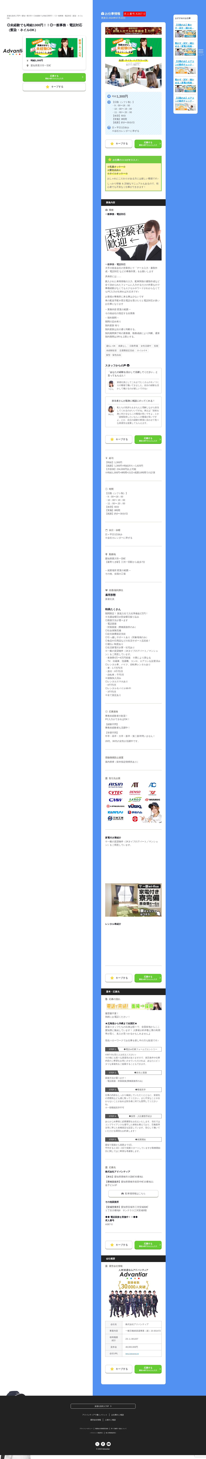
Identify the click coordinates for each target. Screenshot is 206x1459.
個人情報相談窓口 (113, 1436)
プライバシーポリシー (81, 1431)
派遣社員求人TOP (102, 1406)
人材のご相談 (112, 1422)
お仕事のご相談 (121, 1416)
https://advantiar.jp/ (134, 1353)
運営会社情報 (94, 1422)
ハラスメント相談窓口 (94, 1436)
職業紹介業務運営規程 (101, 1431)
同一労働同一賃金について (123, 1431)
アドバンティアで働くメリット (93, 1416)
